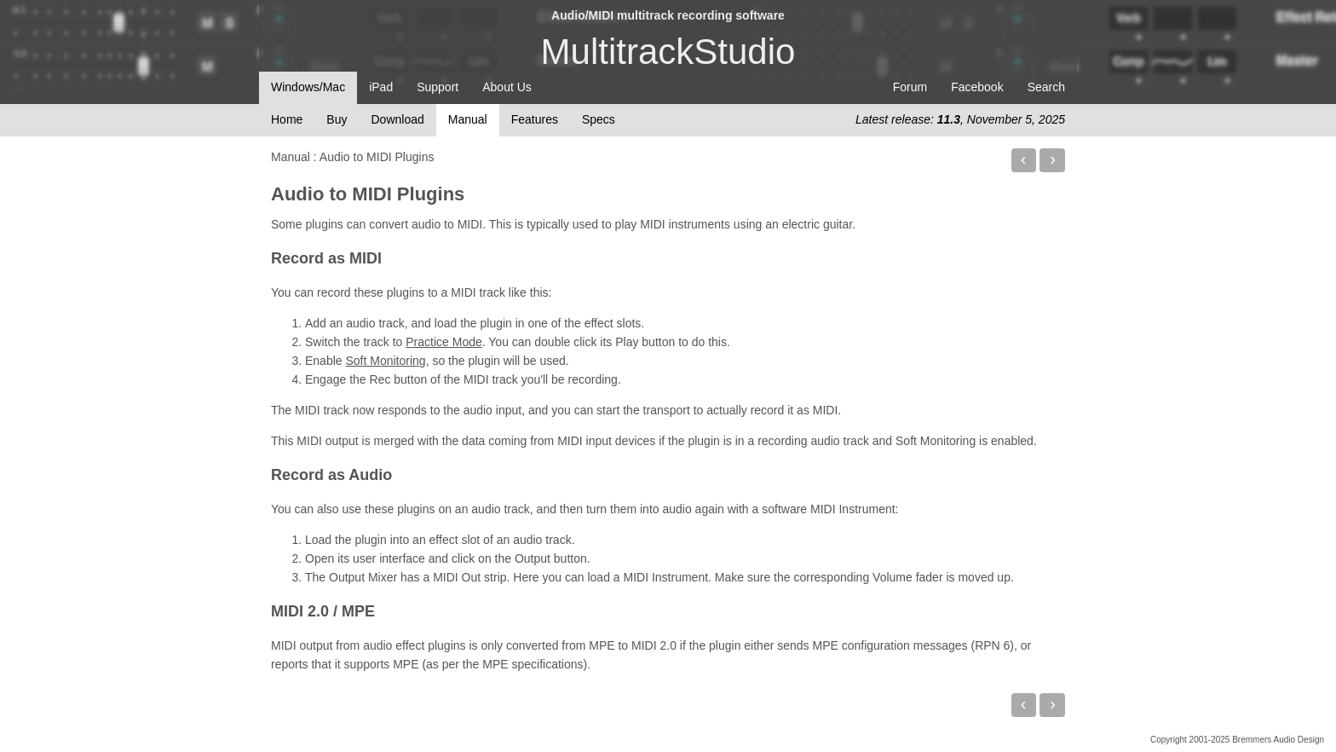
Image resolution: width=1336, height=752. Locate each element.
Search (1046, 87)
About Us (507, 87)
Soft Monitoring (385, 360)
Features (534, 119)
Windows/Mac (308, 87)
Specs (598, 119)
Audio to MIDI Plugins (367, 194)
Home (286, 119)
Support (437, 87)
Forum (910, 87)
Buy (336, 119)
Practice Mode (443, 342)
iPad (381, 87)
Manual (467, 119)
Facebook (977, 87)
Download (397, 119)
